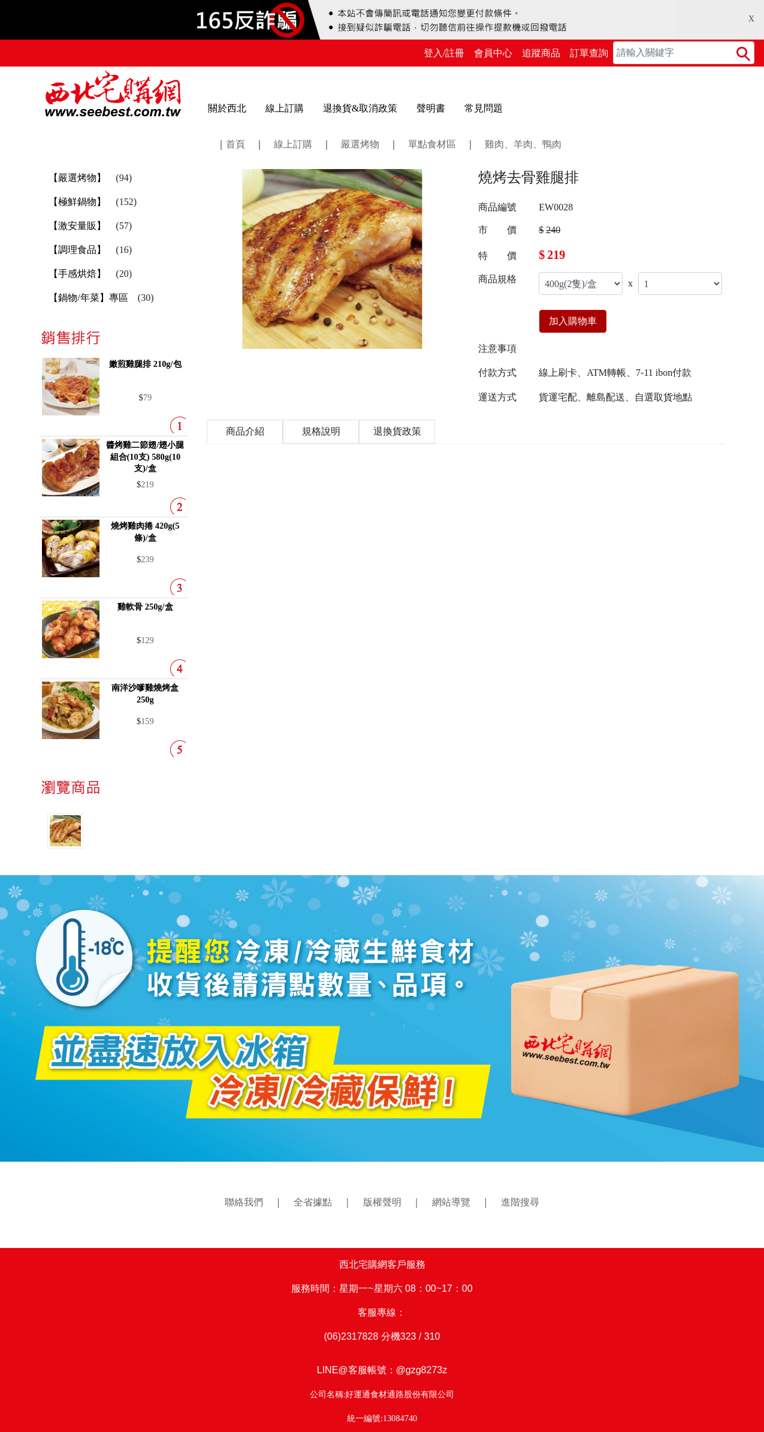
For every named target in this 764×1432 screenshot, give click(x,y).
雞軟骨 (145, 606)
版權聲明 (382, 1202)
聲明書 (430, 108)
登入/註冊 (444, 53)
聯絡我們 (244, 1202)
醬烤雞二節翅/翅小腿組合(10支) (145, 456)
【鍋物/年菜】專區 (88, 298)
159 (147, 721)
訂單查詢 (589, 53)
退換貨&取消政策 (360, 108)
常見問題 (483, 108)
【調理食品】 (77, 250)
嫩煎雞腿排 (145, 364)
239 (147, 559)
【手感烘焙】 (77, 274)
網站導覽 (451, 1202)
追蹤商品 (541, 53)
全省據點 (313, 1202)
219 (147, 484)
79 (147, 397)
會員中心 (493, 53)
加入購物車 (573, 321)
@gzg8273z (422, 1370)
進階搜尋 (520, 1202)
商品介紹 (245, 431)
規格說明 (321, 431)
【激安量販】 (77, 226)
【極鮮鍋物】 (77, 202)
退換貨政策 (397, 431)
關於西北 (227, 108)
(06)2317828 (351, 1336)
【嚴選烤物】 (77, 178)
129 (147, 640)
